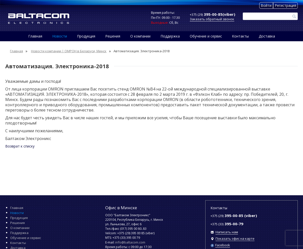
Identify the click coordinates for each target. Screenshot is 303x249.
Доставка (267, 36)
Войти (266, 5)
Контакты (240, 36)
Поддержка (170, 36)
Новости (59, 36)
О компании (140, 36)
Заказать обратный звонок (212, 19)
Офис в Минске (121, 207)
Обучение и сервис (206, 36)
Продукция (86, 36)
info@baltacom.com (130, 242)
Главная (35, 36)
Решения (112, 36)
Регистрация (285, 5)
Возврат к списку (19, 146)
